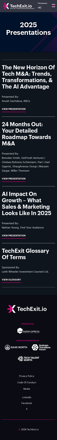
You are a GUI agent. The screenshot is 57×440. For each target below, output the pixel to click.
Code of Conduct (26, 384)
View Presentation (14, 114)
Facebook (26, 404)
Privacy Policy (26, 377)
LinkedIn (26, 398)
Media (26, 390)
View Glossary (11, 284)
